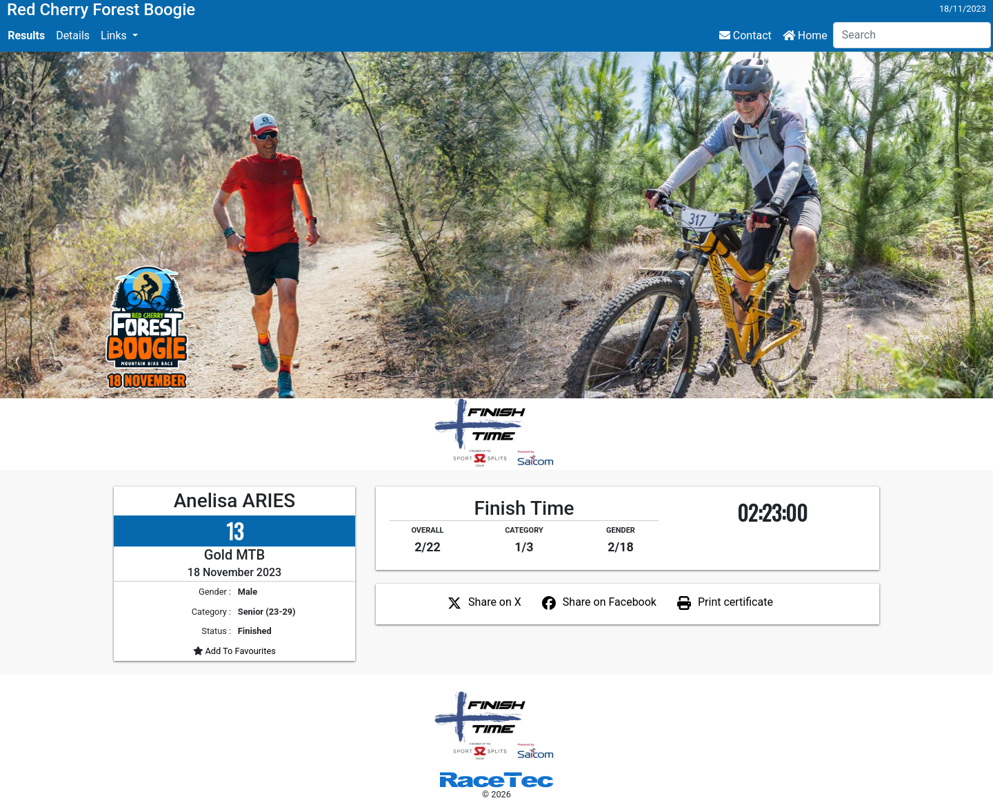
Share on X (494, 602)
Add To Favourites (239, 651)
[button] (119, 36)
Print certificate (735, 602)
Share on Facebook (609, 602)
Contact (745, 35)
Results (26, 35)
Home (805, 35)
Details (73, 35)
